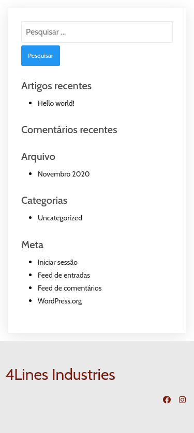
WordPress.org (60, 301)
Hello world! (56, 103)
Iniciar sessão (58, 262)
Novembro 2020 (64, 174)
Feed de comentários (70, 288)
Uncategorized (60, 217)
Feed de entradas (64, 275)
